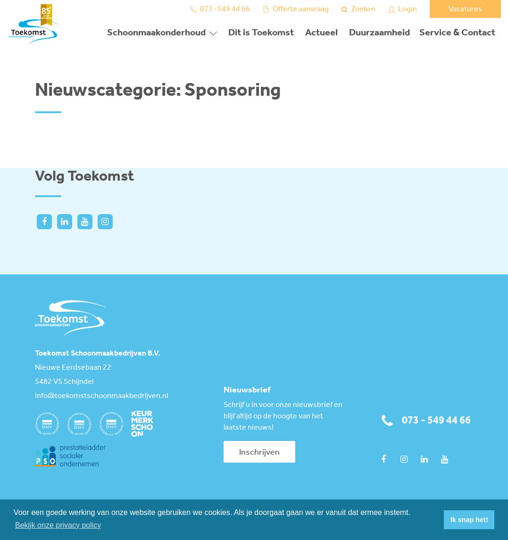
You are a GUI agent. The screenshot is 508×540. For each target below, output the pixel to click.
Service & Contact (457, 33)
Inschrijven (259, 452)
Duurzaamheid (379, 33)
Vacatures (465, 9)
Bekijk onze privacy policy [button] (58, 525)
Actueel (321, 33)
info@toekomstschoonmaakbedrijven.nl (101, 396)
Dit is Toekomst (261, 33)
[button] (434, 519)
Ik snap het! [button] (469, 519)
